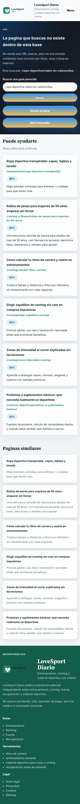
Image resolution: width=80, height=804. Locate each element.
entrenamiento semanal (21, 758)
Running (11, 730)
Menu (70, 10)
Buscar (40, 98)
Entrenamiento (15, 725)
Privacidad (12, 786)
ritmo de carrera (16, 753)
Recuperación (14, 739)
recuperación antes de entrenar (26, 767)
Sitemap (11, 795)
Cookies (11, 790)
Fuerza (10, 734)
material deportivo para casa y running (30, 762)
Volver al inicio (40, 111)
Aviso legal (13, 781)
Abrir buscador (40, 122)
